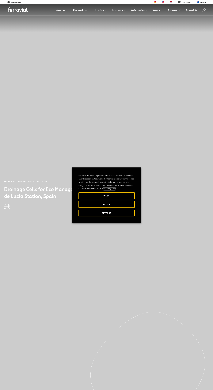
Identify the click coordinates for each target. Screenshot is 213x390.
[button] (62, 9)
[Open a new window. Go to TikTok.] (45, 385)
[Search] (204, 10)
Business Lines (26, 36)
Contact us (52, 375)
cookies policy (109, 188)
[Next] (48, 341)
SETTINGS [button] (106, 212)
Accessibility (111, 385)
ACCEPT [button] (106, 195)
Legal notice (126, 385)
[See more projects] (38, 307)
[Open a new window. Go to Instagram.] (40, 385)
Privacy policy (143, 385)
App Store (168, 376)
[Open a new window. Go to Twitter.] (25, 385)
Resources (28, 375)
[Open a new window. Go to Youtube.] (55, 385)
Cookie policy (160, 385)
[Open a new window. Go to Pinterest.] (50, 385)
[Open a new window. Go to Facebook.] (35, 385)
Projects (42, 36)
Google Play (182, 376)
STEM (81, 375)
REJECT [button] (106, 204)
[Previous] (27, 341)
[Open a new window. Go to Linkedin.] (30, 385)
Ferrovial (9, 36)
